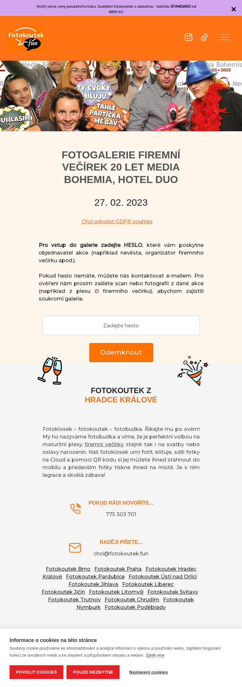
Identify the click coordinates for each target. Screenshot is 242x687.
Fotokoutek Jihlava (93, 584)
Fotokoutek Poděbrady (135, 607)
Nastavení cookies (148, 672)
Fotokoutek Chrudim (132, 600)
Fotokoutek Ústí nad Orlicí (163, 577)
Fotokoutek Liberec (148, 584)
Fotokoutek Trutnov (74, 600)
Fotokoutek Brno (68, 569)
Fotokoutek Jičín (63, 592)
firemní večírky (104, 444)
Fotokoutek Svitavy (172, 592)
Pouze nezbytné (93, 672)
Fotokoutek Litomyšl (116, 592)
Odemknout (121, 352)
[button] (225, 38)
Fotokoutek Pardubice (95, 577)
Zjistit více (155, 655)
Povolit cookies (36, 672)
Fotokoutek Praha (118, 569)
